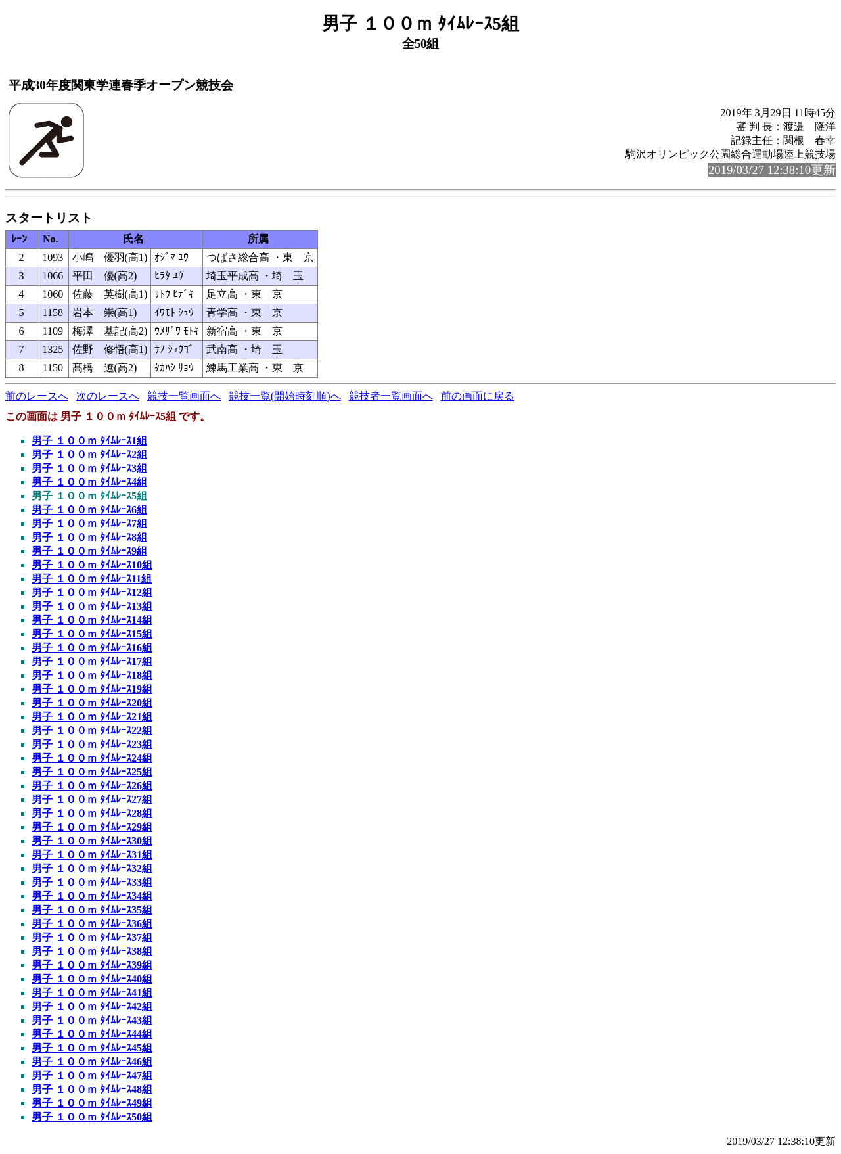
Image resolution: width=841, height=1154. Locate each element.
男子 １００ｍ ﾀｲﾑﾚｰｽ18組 (92, 675)
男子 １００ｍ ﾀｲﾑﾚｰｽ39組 (92, 965)
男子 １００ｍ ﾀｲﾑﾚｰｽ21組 (92, 716)
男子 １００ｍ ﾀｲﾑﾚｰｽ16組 (92, 647)
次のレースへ (107, 396)
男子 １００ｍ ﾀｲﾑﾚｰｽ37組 (92, 937)
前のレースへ (36, 396)
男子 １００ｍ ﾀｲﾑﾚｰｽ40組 (92, 978)
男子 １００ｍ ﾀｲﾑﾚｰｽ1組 (89, 440)
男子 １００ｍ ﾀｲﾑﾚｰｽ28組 (92, 813)
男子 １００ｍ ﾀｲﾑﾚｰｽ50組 (92, 1116)
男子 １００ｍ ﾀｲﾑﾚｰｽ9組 (89, 551)
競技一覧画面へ (184, 396)
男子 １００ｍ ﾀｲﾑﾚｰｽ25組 (92, 771)
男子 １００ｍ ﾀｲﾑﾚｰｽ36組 (92, 923)
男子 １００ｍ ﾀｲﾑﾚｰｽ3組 (89, 468)
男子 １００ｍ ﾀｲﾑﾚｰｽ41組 (92, 992)
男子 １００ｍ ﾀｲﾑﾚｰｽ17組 (92, 661)
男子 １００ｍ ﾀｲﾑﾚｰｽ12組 (92, 592)
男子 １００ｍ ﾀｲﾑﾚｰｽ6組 (89, 509)
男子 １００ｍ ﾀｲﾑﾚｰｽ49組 (92, 1103)
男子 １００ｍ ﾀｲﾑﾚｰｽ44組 (92, 1034)
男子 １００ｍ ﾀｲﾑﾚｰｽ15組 (92, 633)
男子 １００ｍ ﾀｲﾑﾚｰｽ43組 (92, 1020)
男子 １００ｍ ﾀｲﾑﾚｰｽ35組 (92, 909)
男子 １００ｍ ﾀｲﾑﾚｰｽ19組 (92, 689)
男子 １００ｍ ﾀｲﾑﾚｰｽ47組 (92, 1075)
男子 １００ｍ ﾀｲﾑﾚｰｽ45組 (92, 1047)
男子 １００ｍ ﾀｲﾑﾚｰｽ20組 (92, 702)
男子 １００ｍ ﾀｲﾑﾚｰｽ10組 (92, 564)
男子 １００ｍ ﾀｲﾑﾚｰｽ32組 (92, 868)
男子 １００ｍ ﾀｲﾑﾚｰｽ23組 (92, 744)
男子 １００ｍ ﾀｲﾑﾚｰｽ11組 (92, 578)
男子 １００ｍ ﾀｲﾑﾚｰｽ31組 (92, 854)
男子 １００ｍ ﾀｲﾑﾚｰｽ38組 (92, 951)
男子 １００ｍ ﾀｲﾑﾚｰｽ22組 (92, 730)
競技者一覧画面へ (391, 396)
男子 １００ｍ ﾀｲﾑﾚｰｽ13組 (92, 606)
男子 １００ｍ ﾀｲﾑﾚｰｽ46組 (92, 1061)
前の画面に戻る (477, 396)
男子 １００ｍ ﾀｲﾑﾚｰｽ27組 (92, 799)
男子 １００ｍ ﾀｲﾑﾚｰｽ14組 (92, 620)
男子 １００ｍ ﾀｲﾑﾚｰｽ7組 (89, 523)
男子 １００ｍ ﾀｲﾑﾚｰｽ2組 (89, 454)
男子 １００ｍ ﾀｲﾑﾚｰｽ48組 (92, 1089)
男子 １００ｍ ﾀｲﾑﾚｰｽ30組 (92, 840)
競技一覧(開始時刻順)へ (285, 396)
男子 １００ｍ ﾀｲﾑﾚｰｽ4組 (89, 482)
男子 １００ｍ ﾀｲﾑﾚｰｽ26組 (92, 785)
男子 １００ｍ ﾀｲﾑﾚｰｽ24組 (92, 758)
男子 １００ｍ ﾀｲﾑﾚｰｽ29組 (92, 827)
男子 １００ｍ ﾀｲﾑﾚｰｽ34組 (92, 896)
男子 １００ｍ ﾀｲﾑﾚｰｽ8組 (89, 537)
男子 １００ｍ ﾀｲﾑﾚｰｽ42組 (92, 1006)
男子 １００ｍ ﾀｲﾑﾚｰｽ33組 (92, 882)
